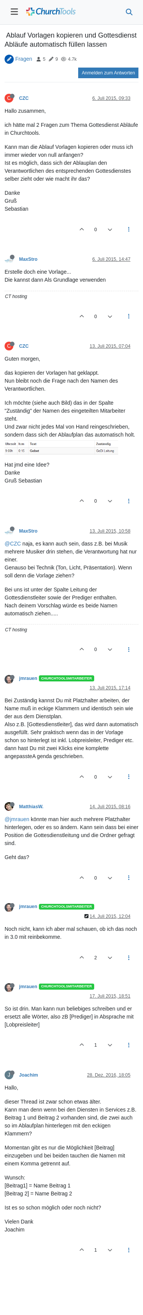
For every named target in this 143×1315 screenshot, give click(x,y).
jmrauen (28, 678)
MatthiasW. (31, 806)
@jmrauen (17, 819)
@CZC (13, 544)
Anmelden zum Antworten (108, 73)
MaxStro (28, 259)
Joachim (28, 1075)
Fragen (23, 59)
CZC (24, 98)
